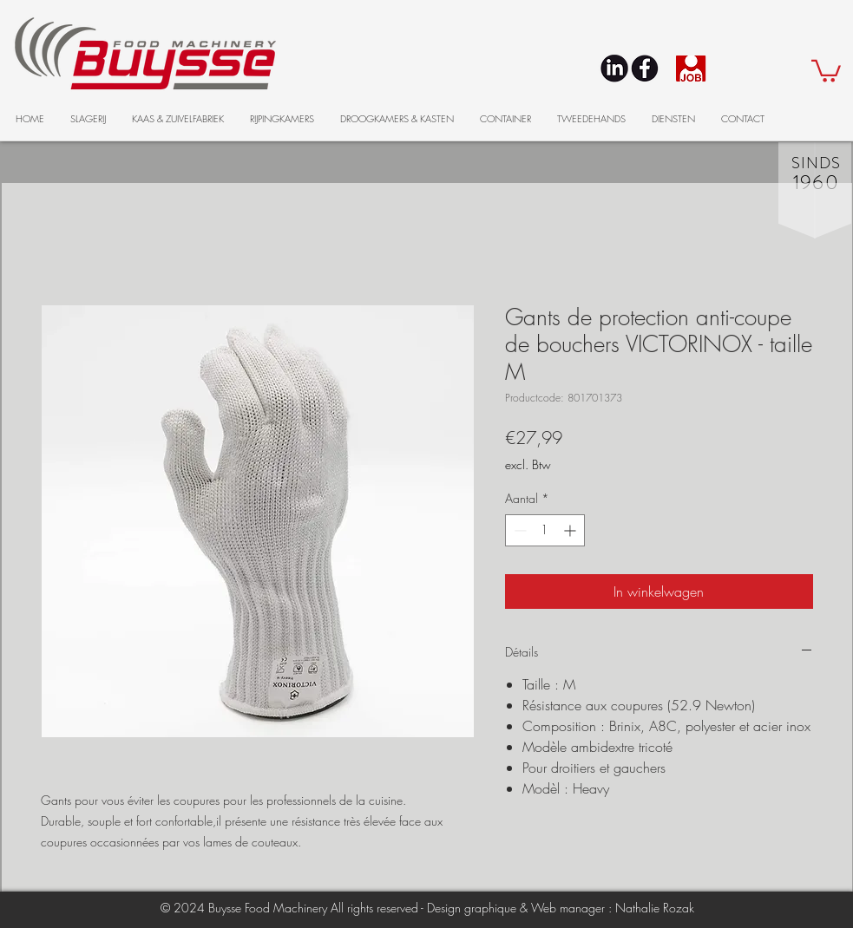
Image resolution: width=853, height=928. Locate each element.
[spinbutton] (545, 530)
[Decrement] (518, 530)
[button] (826, 69)
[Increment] (571, 530)
